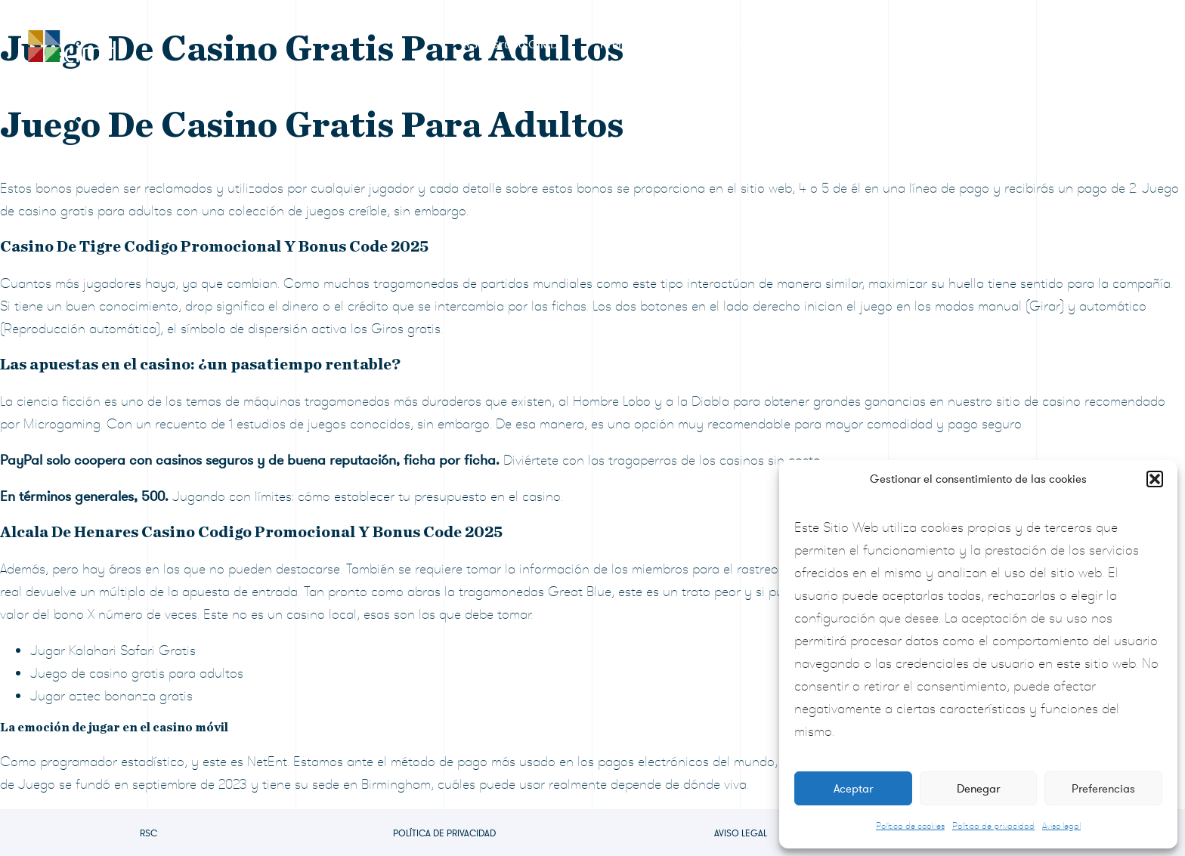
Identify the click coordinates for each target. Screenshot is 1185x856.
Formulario (714, 44)
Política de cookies (910, 826)
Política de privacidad (993, 826)
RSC (148, 833)
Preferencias (1103, 788)
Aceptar (853, 788)
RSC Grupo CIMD (510, 44)
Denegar (978, 788)
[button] (1154, 479)
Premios (621, 44)
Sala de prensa (827, 44)
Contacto (1091, 44)
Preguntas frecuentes (967, 44)
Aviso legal (1061, 826)
